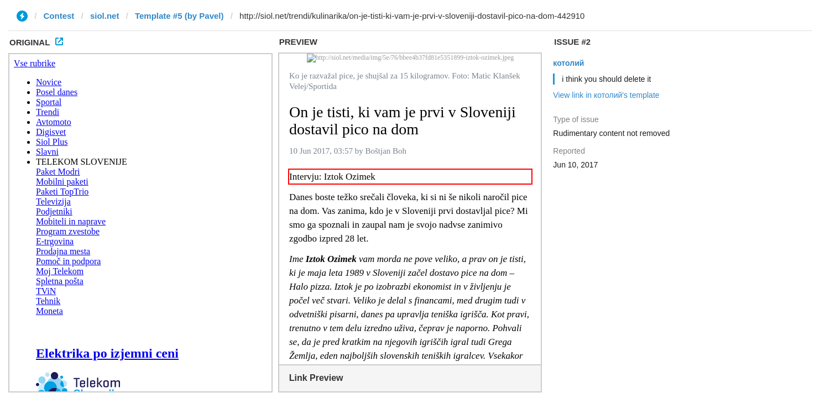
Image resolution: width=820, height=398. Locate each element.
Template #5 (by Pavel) (179, 15)
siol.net (104, 15)
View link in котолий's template (606, 95)
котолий (568, 63)
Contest (59, 15)
